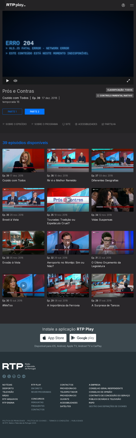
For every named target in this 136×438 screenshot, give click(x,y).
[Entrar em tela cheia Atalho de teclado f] (128, 81)
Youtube (19, 376)
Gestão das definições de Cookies (108, 406)
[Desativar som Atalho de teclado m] (15, 81)
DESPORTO (8, 388)
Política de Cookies (37, 421)
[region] (68, 48)
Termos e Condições (59, 421)
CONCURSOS (37, 399)
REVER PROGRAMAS (41, 392)
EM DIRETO (36, 388)
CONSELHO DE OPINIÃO (100, 392)
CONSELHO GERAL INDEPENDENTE (106, 388)
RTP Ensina (8, 403)
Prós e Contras (18, 91)
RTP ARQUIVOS (10, 399)
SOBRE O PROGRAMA (44, 124)
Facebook (4, 376)
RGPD (91, 403)
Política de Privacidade (13, 421)
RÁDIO (5, 395)
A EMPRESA (94, 385)
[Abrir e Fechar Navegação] (132, 5)
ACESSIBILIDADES (86, 124)
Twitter (9, 376)
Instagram (14, 376)
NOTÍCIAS (7, 385)
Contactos (37, 409)
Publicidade (77, 421)
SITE (66, 124)
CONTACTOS (66, 385)
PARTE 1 (12, 111)
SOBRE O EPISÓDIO (14, 124)
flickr (24, 376)
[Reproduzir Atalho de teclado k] (8, 81)
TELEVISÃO (8, 392)
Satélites (65, 406)
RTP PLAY (36, 385)
